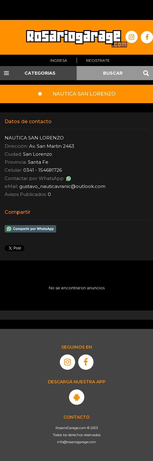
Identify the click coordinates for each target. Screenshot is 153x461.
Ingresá (58, 60)
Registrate (98, 60)
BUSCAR (113, 73)
